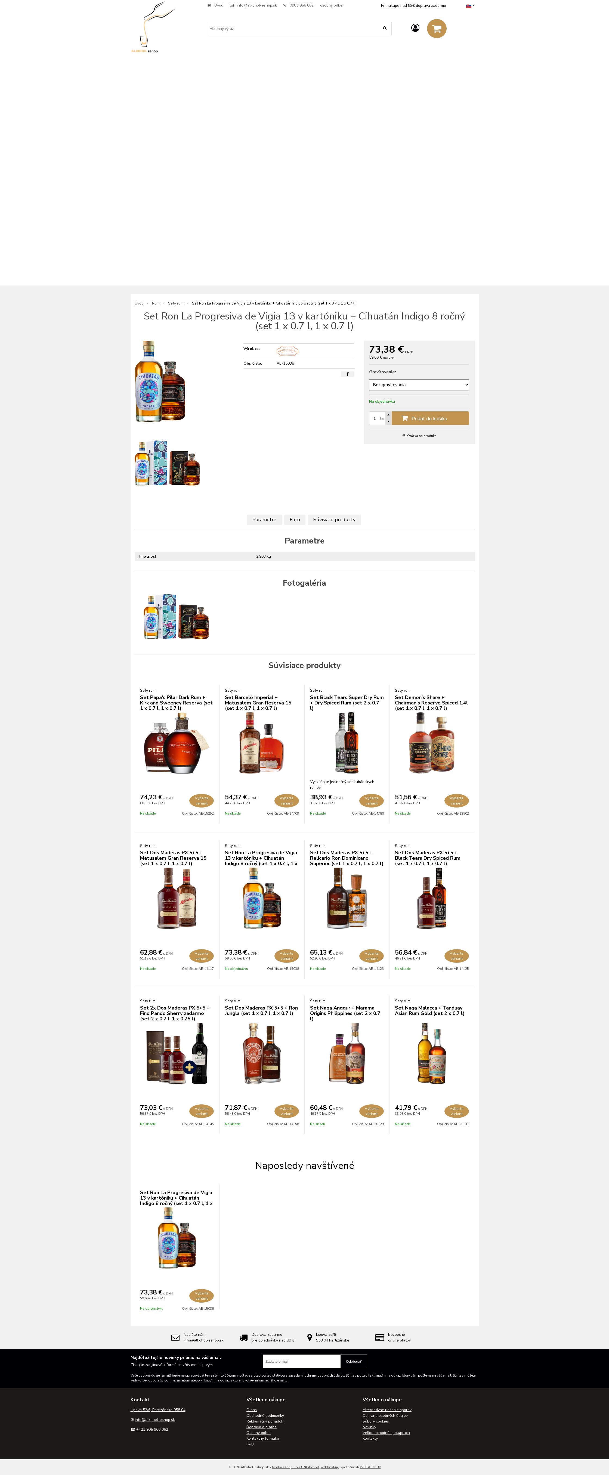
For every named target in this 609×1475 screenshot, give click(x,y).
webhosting (330, 1467)
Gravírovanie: (382, 372)
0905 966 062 (302, 5)
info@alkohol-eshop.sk (257, 5)
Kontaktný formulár (263, 1438)
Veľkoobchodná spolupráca (386, 1432)
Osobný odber (258, 1432)
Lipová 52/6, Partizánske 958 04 (158, 1409)
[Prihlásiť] (415, 28)
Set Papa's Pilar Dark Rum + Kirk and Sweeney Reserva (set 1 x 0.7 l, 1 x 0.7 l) (176, 703)
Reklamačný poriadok (264, 1421)
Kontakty (370, 1438)
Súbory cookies (376, 1421)
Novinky (369, 1427)
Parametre (264, 519)
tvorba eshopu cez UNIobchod (295, 1467)
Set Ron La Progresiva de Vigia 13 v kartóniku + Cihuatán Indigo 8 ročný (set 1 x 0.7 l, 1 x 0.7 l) (261, 860)
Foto (295, 519)
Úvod (218, 5)
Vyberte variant (202, 801)
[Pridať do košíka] (419, 418)
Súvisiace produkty (334, 519)
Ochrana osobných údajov (385, 1415)
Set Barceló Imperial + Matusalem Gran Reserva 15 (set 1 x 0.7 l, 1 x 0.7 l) (258, 703)
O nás (251, 1409)
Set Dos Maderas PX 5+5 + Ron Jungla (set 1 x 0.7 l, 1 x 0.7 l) (261, 1011)
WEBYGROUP (370, 1467)
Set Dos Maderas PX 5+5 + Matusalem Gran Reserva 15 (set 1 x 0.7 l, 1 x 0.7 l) (173, 858)
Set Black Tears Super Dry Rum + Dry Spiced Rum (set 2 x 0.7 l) (347, 703)
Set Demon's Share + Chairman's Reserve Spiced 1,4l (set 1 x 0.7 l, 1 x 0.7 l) (431, 703)
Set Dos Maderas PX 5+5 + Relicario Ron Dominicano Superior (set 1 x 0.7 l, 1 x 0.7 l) (347, 858)
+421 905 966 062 (152, 1429)
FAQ (250, 1444)
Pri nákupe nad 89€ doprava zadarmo (413, 5)
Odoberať (353, 1361)
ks (382, 418)
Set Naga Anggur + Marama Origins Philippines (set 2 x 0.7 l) (345, 1013)
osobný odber (332, 5)
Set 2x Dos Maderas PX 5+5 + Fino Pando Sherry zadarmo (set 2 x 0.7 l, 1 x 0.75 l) (175, 1013)
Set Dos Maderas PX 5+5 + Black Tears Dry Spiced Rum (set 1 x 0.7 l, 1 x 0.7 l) (427, 858)
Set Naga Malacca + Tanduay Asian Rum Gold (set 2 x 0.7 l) (430, 1011)
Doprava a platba (261, 1427)
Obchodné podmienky (265, 1415)
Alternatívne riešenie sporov (387, 1409)
